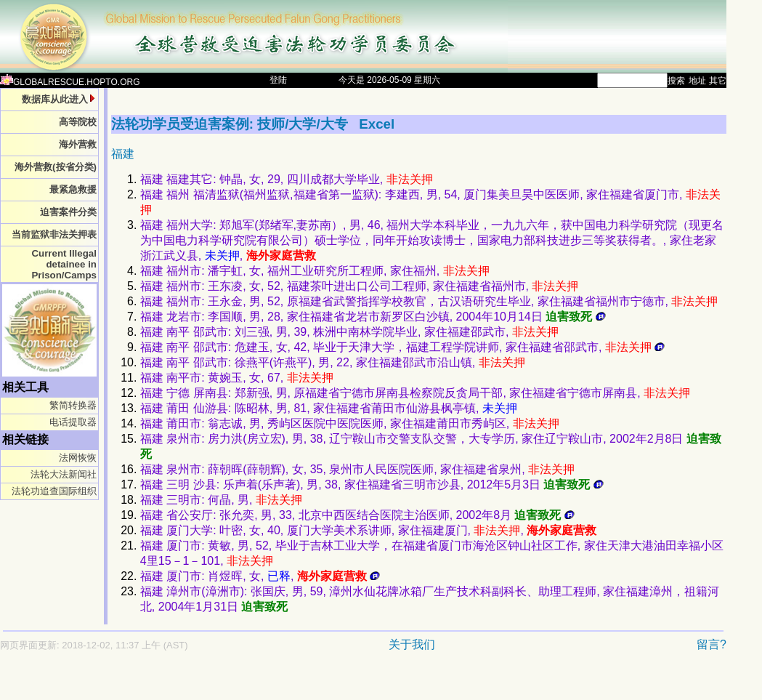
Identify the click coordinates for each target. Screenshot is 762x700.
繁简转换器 (73, 405)
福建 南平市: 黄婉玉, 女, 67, (236, 377)
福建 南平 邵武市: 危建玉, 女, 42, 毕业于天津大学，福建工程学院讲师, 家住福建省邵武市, (402, 347)
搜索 (676, 81)
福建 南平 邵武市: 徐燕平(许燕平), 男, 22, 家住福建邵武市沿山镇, (332, 362)
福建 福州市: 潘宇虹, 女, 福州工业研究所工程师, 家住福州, (315, 271)
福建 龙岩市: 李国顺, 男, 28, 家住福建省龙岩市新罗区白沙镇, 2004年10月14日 (373, 316)
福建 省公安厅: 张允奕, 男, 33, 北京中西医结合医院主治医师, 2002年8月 (357, 515)
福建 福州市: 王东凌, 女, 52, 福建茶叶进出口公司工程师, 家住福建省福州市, (359, 286)
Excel (376, 124)
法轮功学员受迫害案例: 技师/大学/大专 (231, 124)
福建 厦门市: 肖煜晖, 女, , (260, 576)
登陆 (278, 80)
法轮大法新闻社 (64, 474)
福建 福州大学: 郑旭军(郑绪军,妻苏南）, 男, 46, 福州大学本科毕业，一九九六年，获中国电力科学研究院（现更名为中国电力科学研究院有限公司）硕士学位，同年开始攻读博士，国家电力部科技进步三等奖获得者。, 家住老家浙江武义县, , (432, 240)
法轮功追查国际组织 (54, 491)
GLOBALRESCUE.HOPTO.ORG (70, 82)
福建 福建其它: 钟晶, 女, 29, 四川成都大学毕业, (286, 179)
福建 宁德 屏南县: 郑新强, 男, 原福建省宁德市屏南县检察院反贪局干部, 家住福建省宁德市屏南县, (415, 393)
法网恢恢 (78, 457)
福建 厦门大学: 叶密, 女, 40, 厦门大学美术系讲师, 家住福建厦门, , (368, 530)
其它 (717, 81)
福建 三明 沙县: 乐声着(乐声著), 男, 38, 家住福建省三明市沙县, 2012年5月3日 (372, 484)
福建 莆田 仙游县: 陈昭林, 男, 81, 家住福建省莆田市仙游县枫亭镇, (328, 408)
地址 (697, 81)
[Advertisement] (312, 682)
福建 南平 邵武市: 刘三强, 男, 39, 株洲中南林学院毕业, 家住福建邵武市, (349, 332)
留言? (711, 644)
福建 (122, 154)
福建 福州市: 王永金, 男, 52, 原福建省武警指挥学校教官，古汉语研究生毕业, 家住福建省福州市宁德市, (429, 301)
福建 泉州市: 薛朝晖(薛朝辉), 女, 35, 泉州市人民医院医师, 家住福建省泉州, (357, 469)
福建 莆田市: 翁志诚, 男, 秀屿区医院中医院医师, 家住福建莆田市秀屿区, (349, 423)
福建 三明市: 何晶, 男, (221, 500)
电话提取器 (73, 422)
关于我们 (412, 644)
